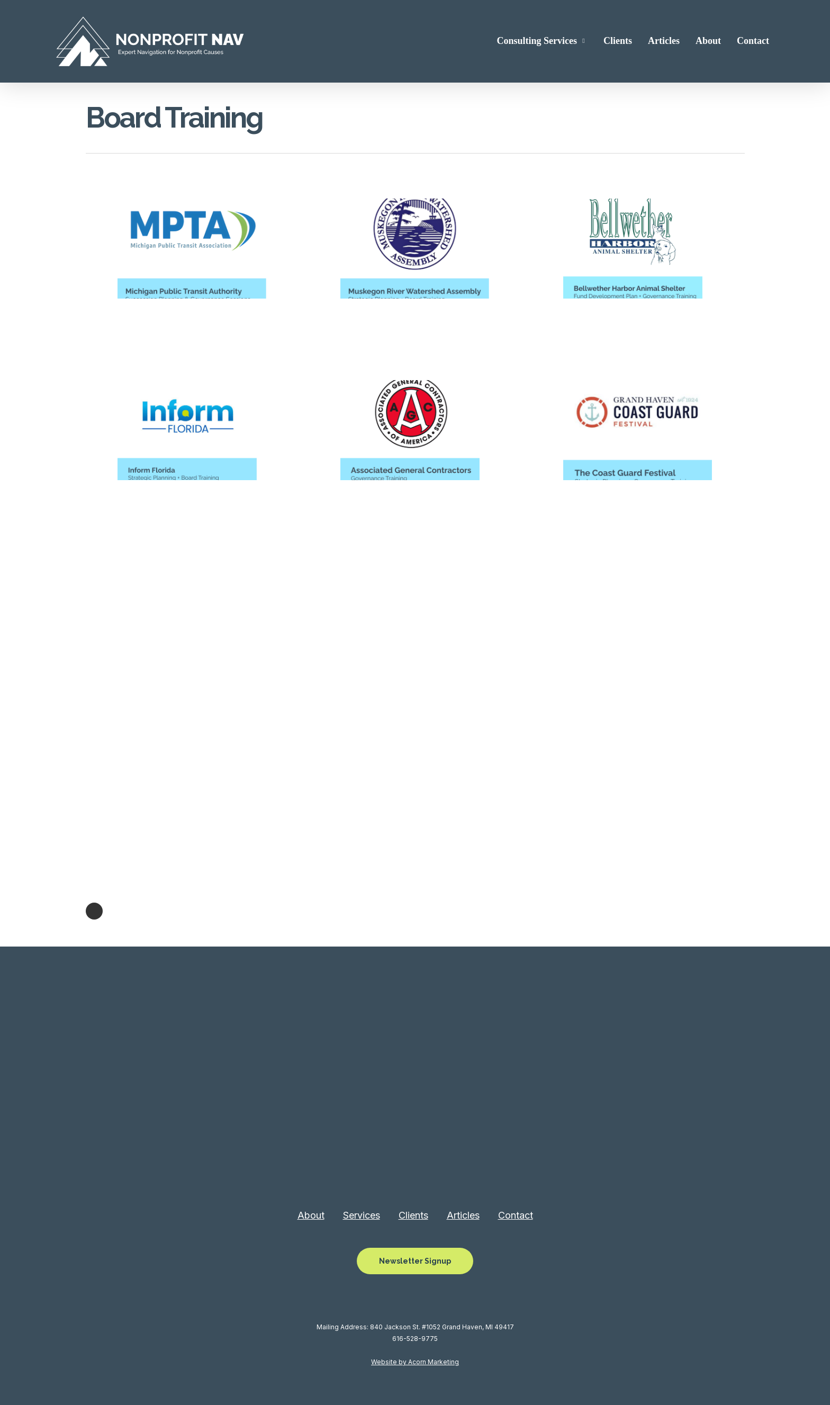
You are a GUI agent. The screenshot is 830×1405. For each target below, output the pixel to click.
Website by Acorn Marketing (415, 1362)
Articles (463, 1215)
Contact (515, 1215)
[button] (415, 1261)
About (310, 1215)
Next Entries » (94, 911)
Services (361, 1215)
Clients (413, 1215)
